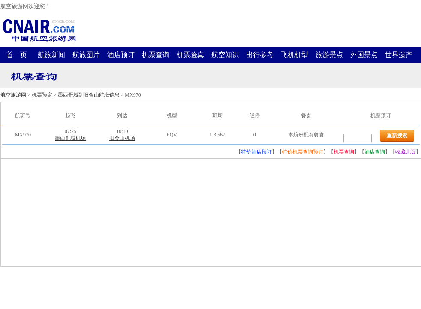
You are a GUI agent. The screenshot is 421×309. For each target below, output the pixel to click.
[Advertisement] (65, 212)
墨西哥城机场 (70, 138)
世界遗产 (398, 54)
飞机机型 (294, 54)
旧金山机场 (122, 138)
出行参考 (260, 54)
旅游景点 (329, 54)
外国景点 (364, 54)
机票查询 (155, 54)
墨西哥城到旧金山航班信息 (89, 95)
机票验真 (190, 54)
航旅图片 (86, 54)
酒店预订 (121, 54)
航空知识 (225, 54)
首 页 (16, 54)
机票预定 (42, 95)
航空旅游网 (13, 95)
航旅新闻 (51, 54)
